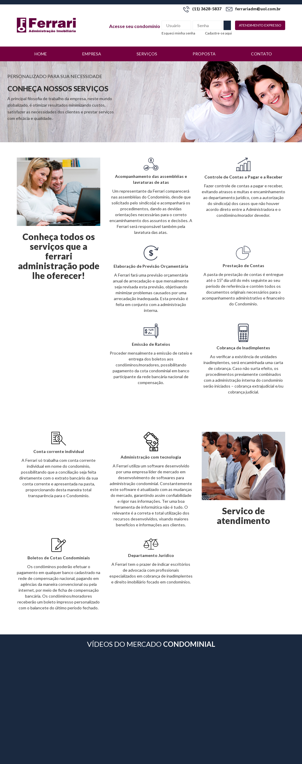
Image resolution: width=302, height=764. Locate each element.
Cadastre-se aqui (218, 33)
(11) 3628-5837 (202, 8)
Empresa (91, 53)
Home (41, 53)
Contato (261, 53)
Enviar (227, 25)
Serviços (147, 53)
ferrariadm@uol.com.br (253, 8)
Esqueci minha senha (178, 33)
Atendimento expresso (260, 25)
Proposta (204, 53)
